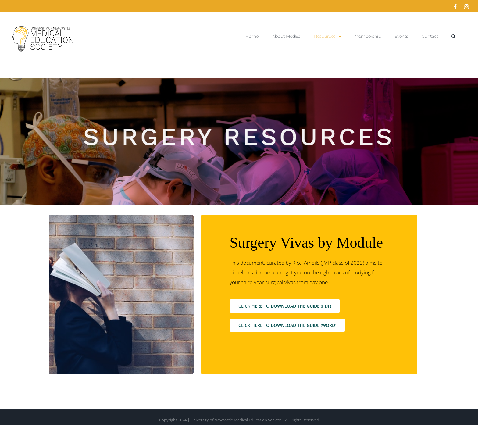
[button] (453, 36)
